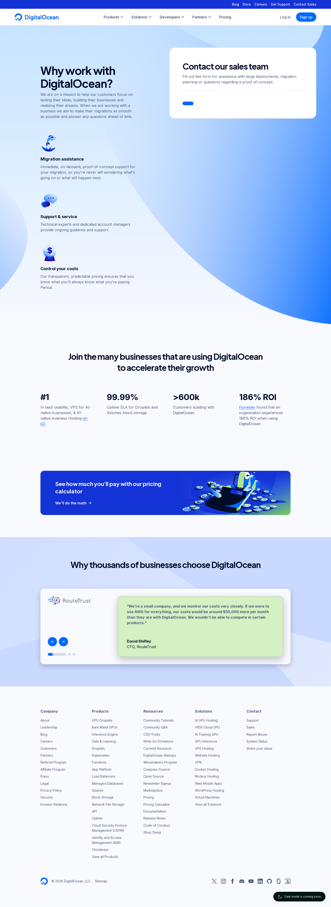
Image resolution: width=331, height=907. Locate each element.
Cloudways (100, 849)
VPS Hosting (204, 748)
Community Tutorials (158, 720)
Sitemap (101, 881)
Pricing (148, 797)
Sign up (306, 17)
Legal (44, 783)
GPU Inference (206, 741)
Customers (48, 748)
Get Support (280, 4)
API (94, 811)
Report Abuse (256, 734)
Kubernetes (101, 755)
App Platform (101, 769)
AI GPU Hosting (206, 720)
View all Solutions (208, 804)
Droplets (98, 748)
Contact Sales (305, 4)
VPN (198, 762)
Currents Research (157, 748)
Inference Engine (105, 734)
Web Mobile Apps (208, 783)
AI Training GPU (206, 734)
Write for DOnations (158, 741)
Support (252, 720)
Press (44, 776)
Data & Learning (104, 741)
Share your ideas (259, 748)
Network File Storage (108, 804)
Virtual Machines (207, 797)
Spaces (97, 790)
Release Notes (154, 818)
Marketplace (153, 790)
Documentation (154, 811)
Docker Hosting (207, 769)
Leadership (48, 727)
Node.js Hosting (207, 776)
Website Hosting (207, 755)
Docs (247, 4)
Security (46, 797)
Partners (46, 755)
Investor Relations (53, 804)
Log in (285, 17)
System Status (257, 741)
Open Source (153, 776)
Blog (235, 4)
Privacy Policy (51, 790)
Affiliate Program (52, 769)
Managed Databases (107, 783)
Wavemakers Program (160, 762)
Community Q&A (155, 727)
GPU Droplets (102, 720)
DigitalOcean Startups (159, 755)
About (44, 720)
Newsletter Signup (157, 783)
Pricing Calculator (156, 804)
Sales (250, 727)
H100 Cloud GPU (207, 727)
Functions (99, 762)
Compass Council (156, 769)
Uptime (97, 818)
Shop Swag (152, 832)
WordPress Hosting (209, 790)
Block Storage (103, 797)
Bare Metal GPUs (104, 727)
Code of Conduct (156, 825)
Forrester (247, 407)
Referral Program (53, 762)
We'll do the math (74, 503)
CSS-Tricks (151, 734)
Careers (260, 4)
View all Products (105, 857)
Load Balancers (103, 776)
